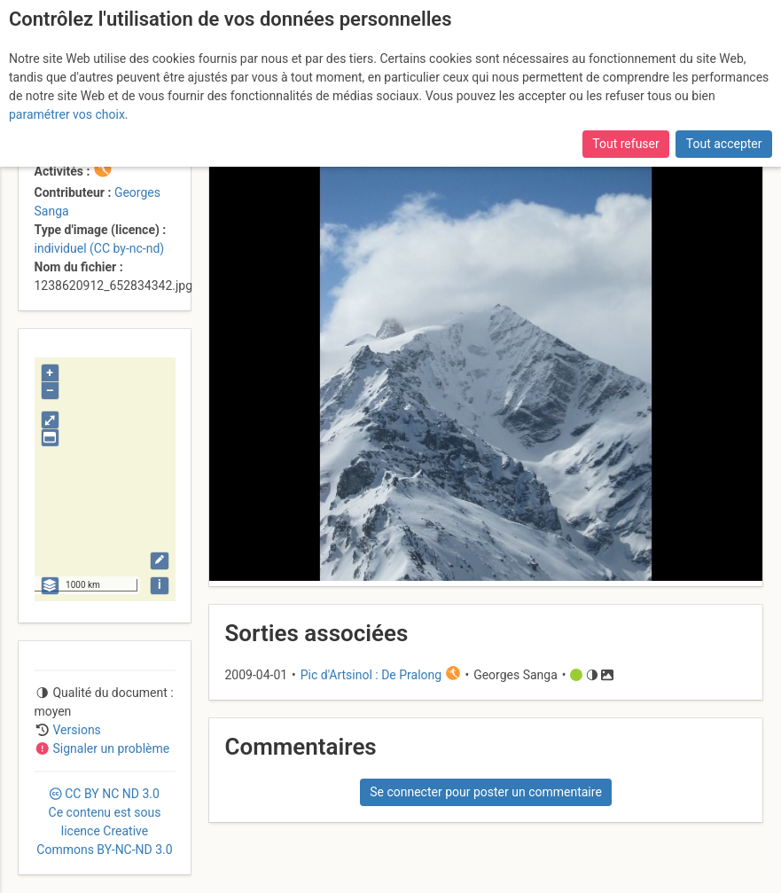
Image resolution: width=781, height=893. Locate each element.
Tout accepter (724, 144)
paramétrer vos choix (67, 114)
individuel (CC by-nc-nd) (100, 248)
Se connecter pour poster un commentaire (486, 792)
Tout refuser (625, 144)
